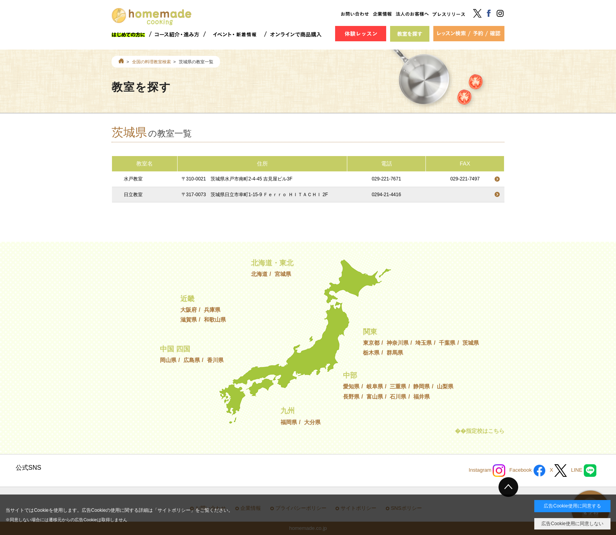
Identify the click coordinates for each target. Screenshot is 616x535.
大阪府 (188, 310)
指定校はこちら (485, 431)
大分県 (312, 422)
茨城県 (470, 343)
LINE (583, 470)
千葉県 (447, 343)
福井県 (421, 396)
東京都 (371, 343)
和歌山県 (215, 319)
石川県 (398, 396)
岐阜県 (375, 386)
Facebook (527, 470)
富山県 (375, 396)
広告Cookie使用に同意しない (572, 523)
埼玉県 (423, 343)
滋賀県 (188, 319)
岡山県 (168, 360)
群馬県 (395, 352)
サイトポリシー (174, 510)
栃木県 (371, 352)
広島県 (191, 360)
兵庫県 (212, 310)
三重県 (398, 386)
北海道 (259, 274)
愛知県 (351, 386)
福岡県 (288, 422)
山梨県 (445, 386)
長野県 (351, 396)
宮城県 (283, 274)
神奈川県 (398, 343)
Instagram (487, 470)
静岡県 (421, 386)
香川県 (215, 360)
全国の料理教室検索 (151, 61)
